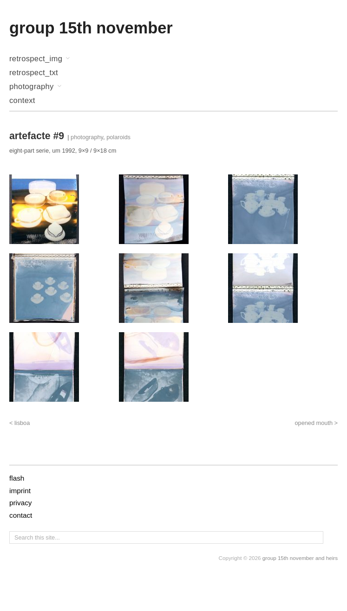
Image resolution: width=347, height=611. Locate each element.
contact (20, 515)
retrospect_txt (33, 73)
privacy (20, 503)
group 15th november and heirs (300, 558)
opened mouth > (316, 422)
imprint (20, 491)
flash (16, 478)
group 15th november (91, 28)
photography (31, 87)
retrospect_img (35, 59)
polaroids (118, 137)
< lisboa (19, 422)
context (22, 101)
